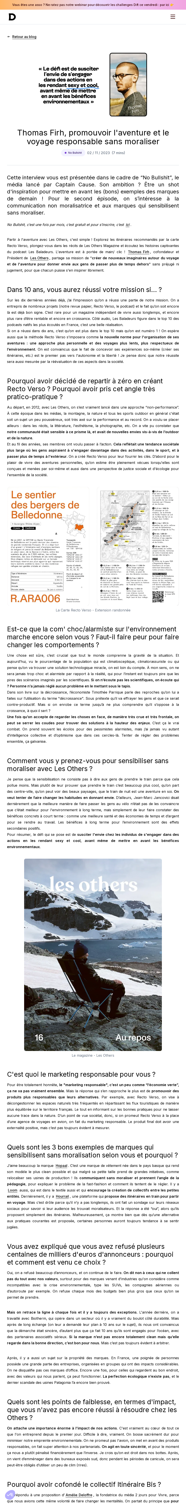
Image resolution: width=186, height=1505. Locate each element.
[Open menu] (172, 16)
